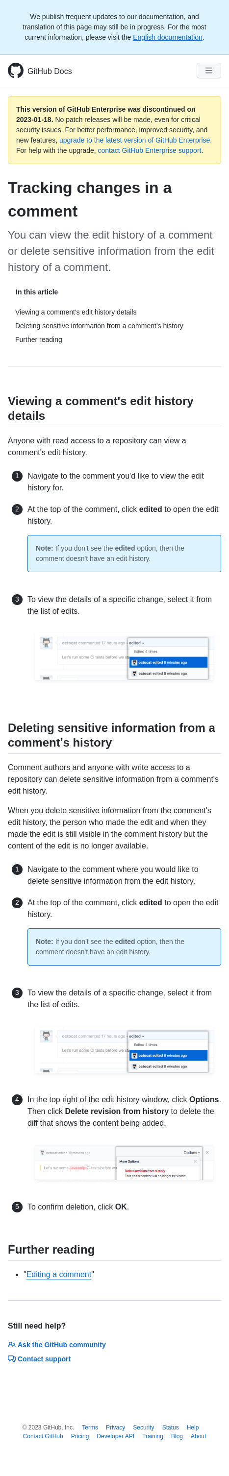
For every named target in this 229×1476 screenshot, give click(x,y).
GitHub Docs (49, 71)
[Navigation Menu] (209, 70)
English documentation (168, 37)
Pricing (80, 1436)
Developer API (115, 1436)
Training (152, 1436)
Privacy (115, 1427)
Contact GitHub (43, 1436)
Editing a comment (59, 1274)
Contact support (39, 1359)
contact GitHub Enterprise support (150, 150)
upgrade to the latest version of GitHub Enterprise (134, 140)
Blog (177, 1436)
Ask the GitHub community (57, 1345)
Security (143, 1427)
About (198, 1436)
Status (170, 1427)
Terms (90, 1427)
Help (193, 1427)
